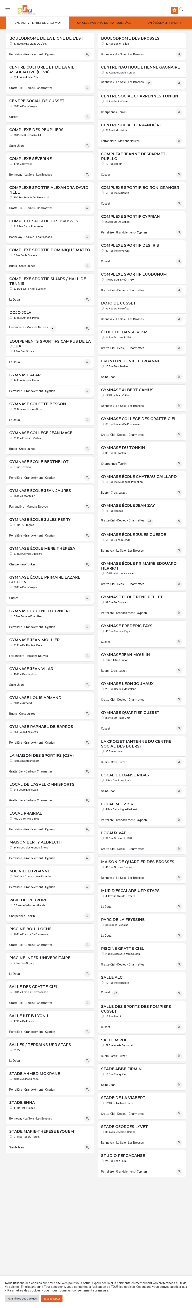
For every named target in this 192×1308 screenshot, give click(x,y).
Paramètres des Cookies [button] (22, 1298)
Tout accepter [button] (52, 1298)
